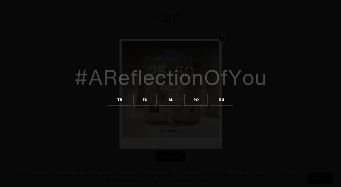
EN (145, 99)
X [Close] (221, 38)
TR (119, 99)
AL (170, 99)
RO (196, 99)
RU (221, 99)
